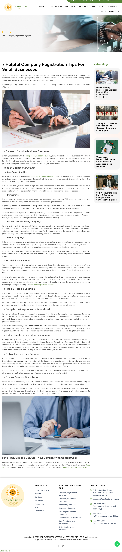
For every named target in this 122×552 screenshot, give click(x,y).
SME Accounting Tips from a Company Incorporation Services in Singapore (106, 196)
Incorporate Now (54, 6)
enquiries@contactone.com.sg (75, 467)
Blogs (103, 11)
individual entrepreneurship (42, 176)
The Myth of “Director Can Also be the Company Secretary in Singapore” (106, 127)
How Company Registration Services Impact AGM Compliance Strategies (106, 92)
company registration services (38, 156)
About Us (70, 6)
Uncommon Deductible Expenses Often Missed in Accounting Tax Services (106, 161)
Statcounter (5, 551)
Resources (97, 6)
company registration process (42, 285)
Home (41, 6)
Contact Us (114, 11)
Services (84, 6)
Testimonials (111, 6)
